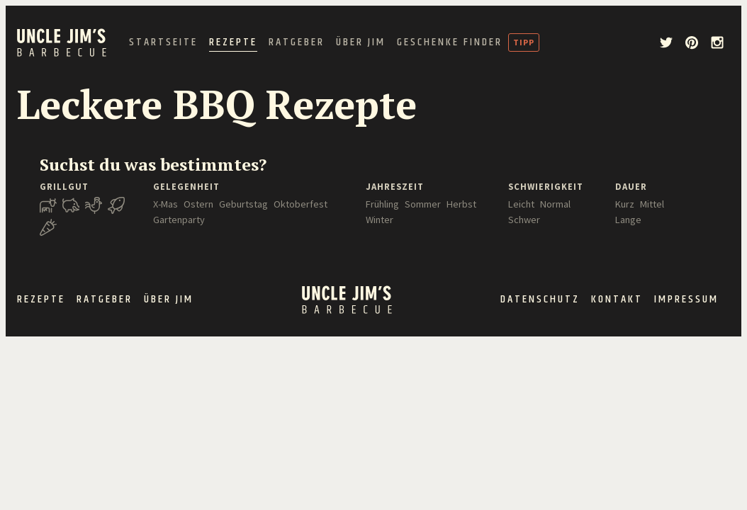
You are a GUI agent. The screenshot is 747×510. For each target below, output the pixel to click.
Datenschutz (540, 299)
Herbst (461, 204)
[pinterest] (691, 42)
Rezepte (233, 42)
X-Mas (165, 204)
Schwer (524, 219)
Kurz (624, 204)
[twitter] (666, 42)
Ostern (198, 204)
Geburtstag (243, 204)
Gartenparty (179, 219)
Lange (628, 219)
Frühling (382, 204)
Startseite (163, 42)
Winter (379, 219)
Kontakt (617, 299)
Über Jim (361, 42)
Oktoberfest (300, 204)
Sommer (423, 204)
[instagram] (717, 42)
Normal (555, 204)
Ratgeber (297, 42)
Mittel (652, 204)
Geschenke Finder (449, 42)
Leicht (521, 204)
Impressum (686, 299)
